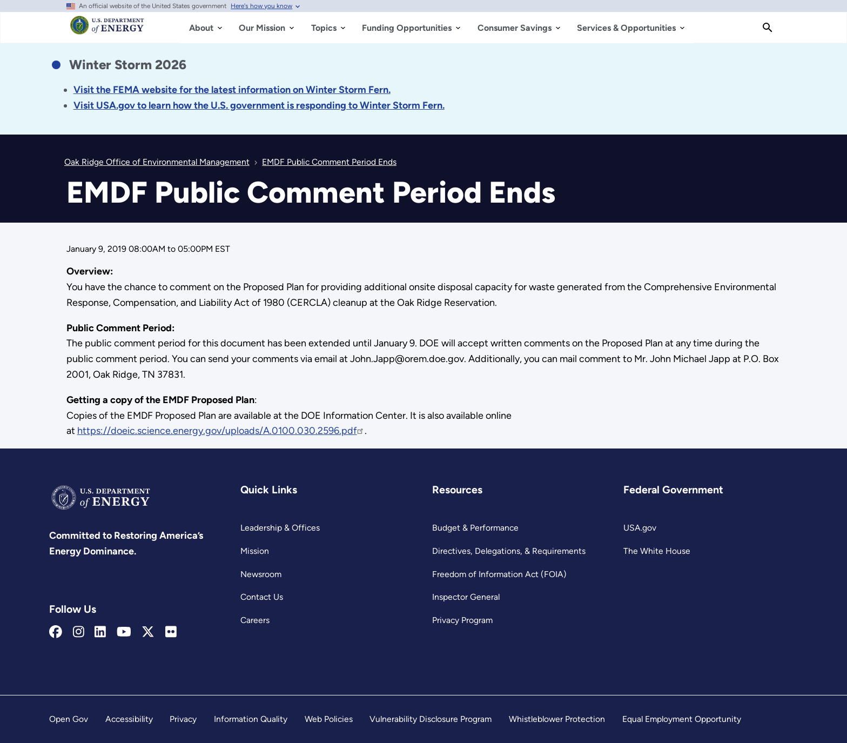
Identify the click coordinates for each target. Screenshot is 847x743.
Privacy (183, 719)
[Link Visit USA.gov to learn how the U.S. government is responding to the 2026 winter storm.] (259, 105)
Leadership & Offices (280, 528)
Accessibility (129, 719)
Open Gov (68, 719)
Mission (254, 551)
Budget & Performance (475, 528)
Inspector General (466, 597)
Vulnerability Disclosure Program (430, 719)
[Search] (767, 27)
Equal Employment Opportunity (681, 719)
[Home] (107, 30)
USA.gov (639, 528)
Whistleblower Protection (557, 719)
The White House (656, 551)
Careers (255, 620)
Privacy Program (462, 620)
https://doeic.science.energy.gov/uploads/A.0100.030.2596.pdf (221, 431)
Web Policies (329, 719)
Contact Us (261, 597)
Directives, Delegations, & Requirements (509, 551)
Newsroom (260, 574)
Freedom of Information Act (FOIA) (499, 574)
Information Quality (250, 719)
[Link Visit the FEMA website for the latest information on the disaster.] (232, 90)
